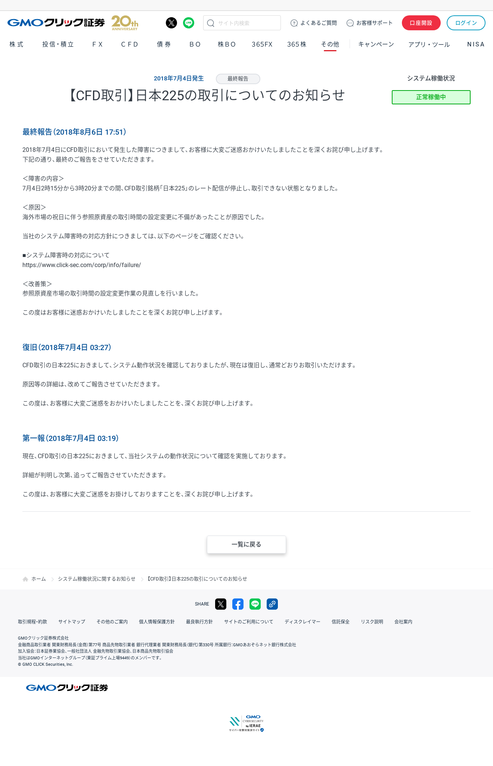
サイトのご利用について (248, 622)
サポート (374, 23)
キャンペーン (376, 44)
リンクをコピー (272, 604)
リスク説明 (372, 622)
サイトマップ (71, 622)
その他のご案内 (112, 622)
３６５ (297, 44)
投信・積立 (58, 44)
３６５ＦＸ (262, 44)
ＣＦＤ (129, 44)
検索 (210, 22)
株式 (17, 44)
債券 (165, 44)
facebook (238, 604)
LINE (188, 22)
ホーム (38, 579)
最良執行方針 (199, 622)
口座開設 (421, 23)
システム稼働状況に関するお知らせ (97, 579)
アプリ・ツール (429, 44)
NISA (476, 44)
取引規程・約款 (32, 622)
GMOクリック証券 (72, 23)
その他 (330, 44)
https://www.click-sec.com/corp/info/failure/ (81, 265)
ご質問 (318, 23)
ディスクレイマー (302, 622)
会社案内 (403, 622)
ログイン (466, 23)
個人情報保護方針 (157, 622)
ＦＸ (97, 44)
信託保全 (341, 622)
